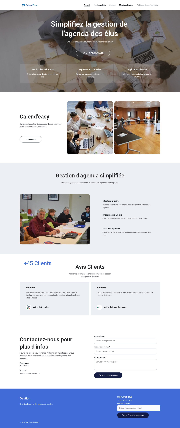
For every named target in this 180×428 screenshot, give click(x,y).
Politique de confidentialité (147, 5)
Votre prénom (99, 345)
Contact (112, 5)
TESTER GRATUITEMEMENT (93, 53)
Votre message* (100, 366)
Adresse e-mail (123, 406)
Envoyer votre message (108, 384)
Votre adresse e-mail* (102, 356)
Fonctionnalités (99, 5)
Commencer (31, 140)
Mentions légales (126, 5)
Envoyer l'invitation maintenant (133, 418)
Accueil (87, 5)
